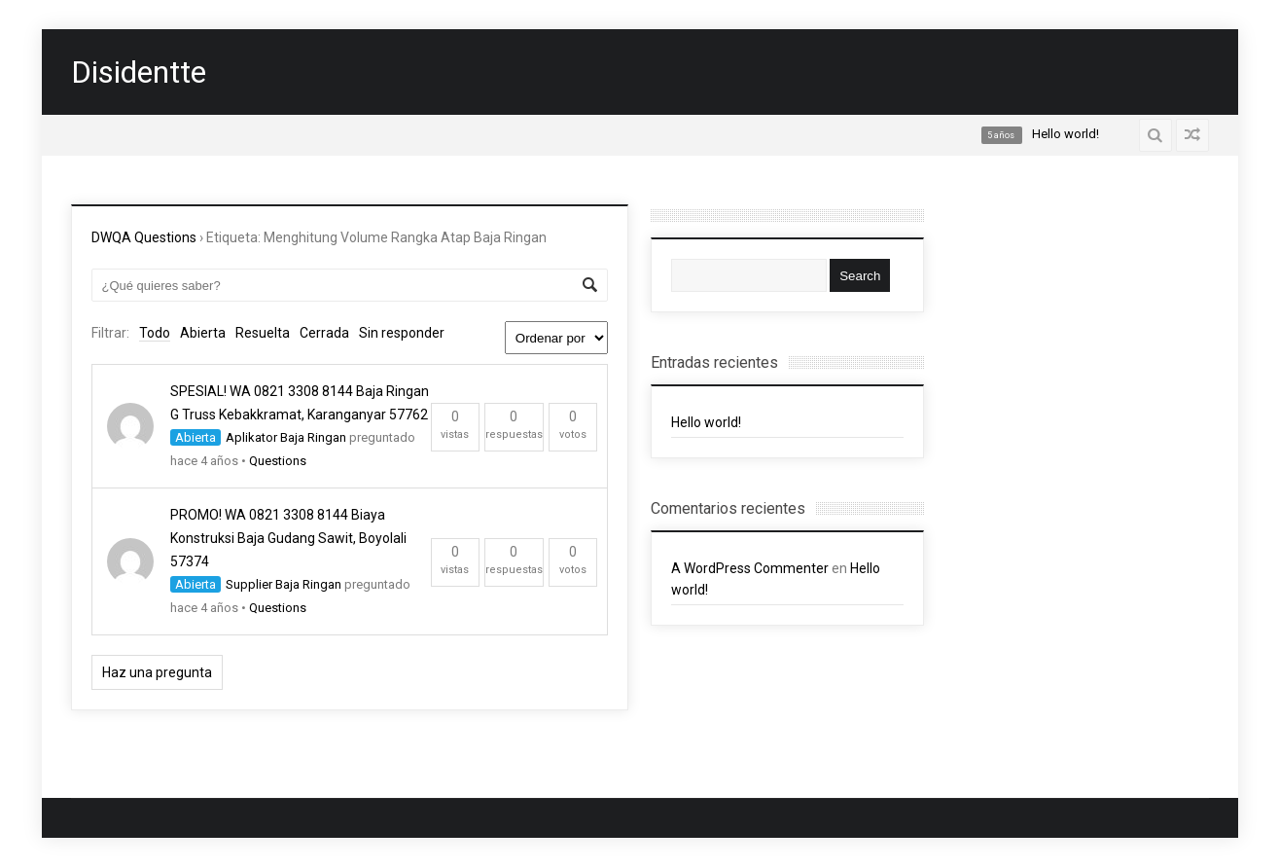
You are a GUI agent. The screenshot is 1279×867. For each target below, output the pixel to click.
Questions (277, 460)
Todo (154, 333)
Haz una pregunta (157, 672)
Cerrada (324, 333)
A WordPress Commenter (750, 568)
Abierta (203, 333)
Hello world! (706, 422)
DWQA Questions (143, 237)
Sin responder (401, 333)
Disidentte (138, 72)
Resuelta (262, 333)
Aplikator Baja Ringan (286, 437)
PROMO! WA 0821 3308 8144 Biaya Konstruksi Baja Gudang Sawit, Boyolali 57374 (288, 538)
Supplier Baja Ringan (283, 584)
